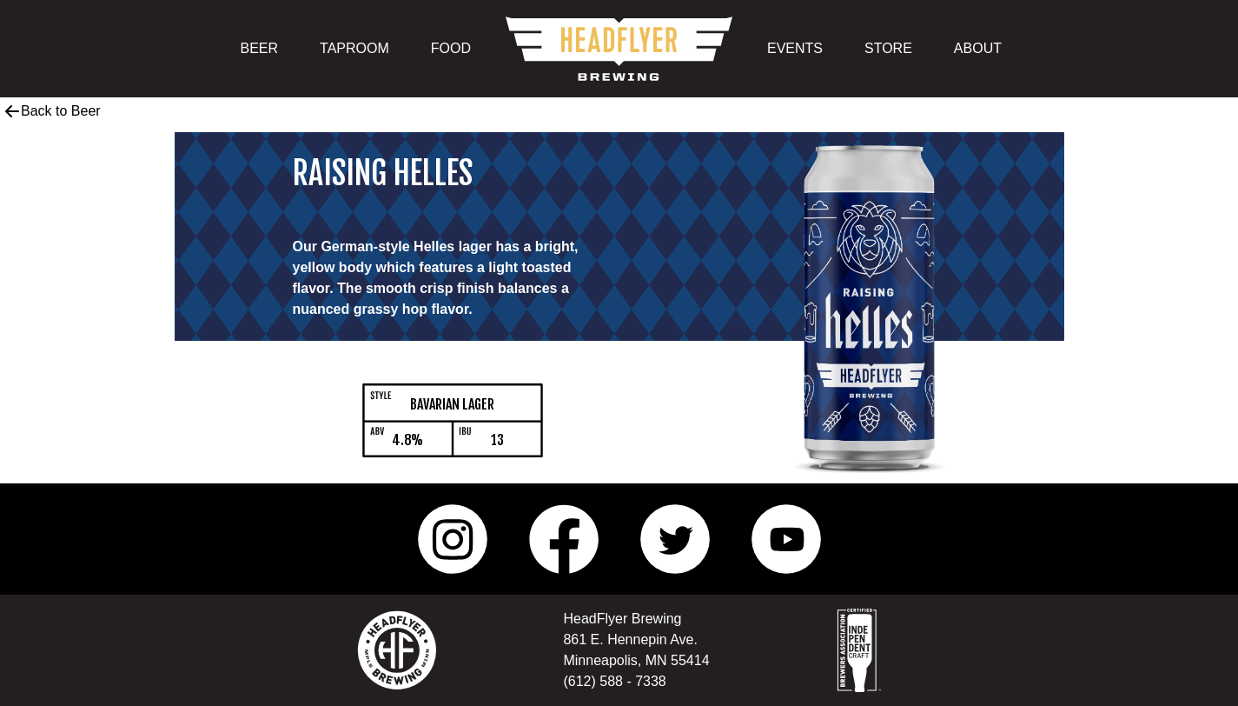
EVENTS (795, 48)
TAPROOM (354, 48)
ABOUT (978, 48)
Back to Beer (52, 111)
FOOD (451, 48)
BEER (260, 48)
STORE (888, 48)
